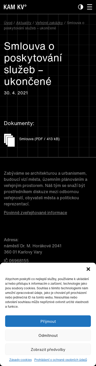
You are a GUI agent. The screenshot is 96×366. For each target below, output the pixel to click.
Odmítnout (48, 335)
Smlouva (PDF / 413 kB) (39, 138)
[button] (88, 269)
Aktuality (23, 22)
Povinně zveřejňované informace (35, 212)
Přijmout (48, 321)
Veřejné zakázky (49, 22)
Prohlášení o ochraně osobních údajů (60, 360)
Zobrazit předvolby (48, 349)
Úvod (8, 22)
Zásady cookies (20, 360)
